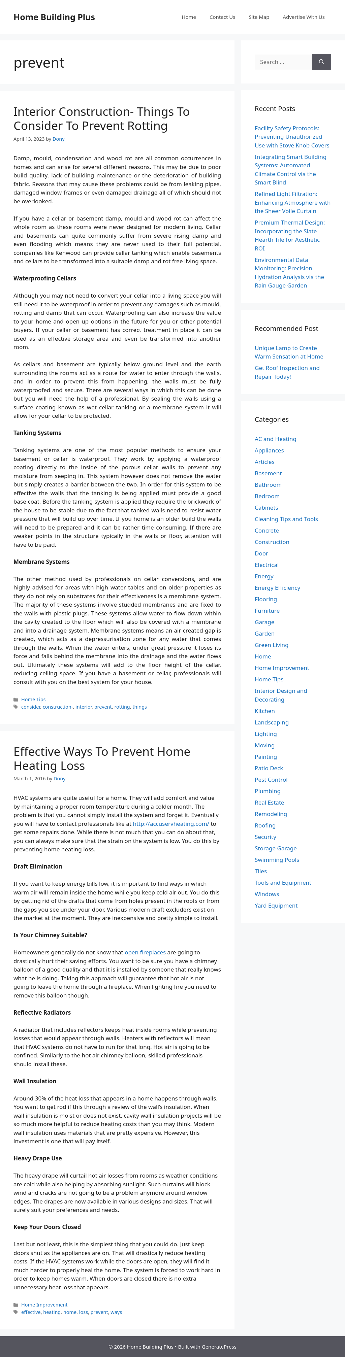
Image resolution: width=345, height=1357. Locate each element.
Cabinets (266, 507)
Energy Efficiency (277, 587)
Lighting (266, 734)
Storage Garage (276, 848)
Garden (265, 633)
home (69, 1312)
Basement (268, 473)
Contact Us (222, 16)
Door (261, 553)
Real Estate (269, 802)
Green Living (271, 645)
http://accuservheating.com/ (171, 823)
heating (52, 1312)
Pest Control (271, 779)
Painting (266, 756)
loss (83, 1312)
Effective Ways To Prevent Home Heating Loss (101, 758)
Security (265, 837)
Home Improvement (44, 1304)
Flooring (266, 599)
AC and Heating (275, 439)
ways (116, 1312)
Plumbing (268, 791)
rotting (122, 707)
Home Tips (33, 699)
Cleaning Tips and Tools (286, 519)
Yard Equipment (276, 905)
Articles (265, 462)
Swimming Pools (277, 859)
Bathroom (268, 484)
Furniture (267, 610)
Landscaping (272, 722)
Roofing (265, 825)
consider (30, 707)
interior (83, 707)
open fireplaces (145, 952)
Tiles (261, 871)
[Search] (321, 62)
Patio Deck (269, 768)
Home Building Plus (54, 17)
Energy (264, 576)
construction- (58, 707)
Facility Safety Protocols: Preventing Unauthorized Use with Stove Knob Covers (292, 136)
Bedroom (267, 496)
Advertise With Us (304, 16)
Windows (267, 894)
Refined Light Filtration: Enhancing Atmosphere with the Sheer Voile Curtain (293, 202)
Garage (264, 622)
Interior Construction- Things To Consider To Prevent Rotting (101, 118)
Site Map (259, 16)
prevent (103, 707)
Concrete (267, 530)
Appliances (269, 450)
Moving (265, 745)
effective (31, 1312)
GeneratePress (219, 1346)
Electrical (267, 565)
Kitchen (265, 711)
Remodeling (271, 814)
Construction (272, 542)
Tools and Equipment (283, 882)
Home (189, 16)
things (139, 707)
